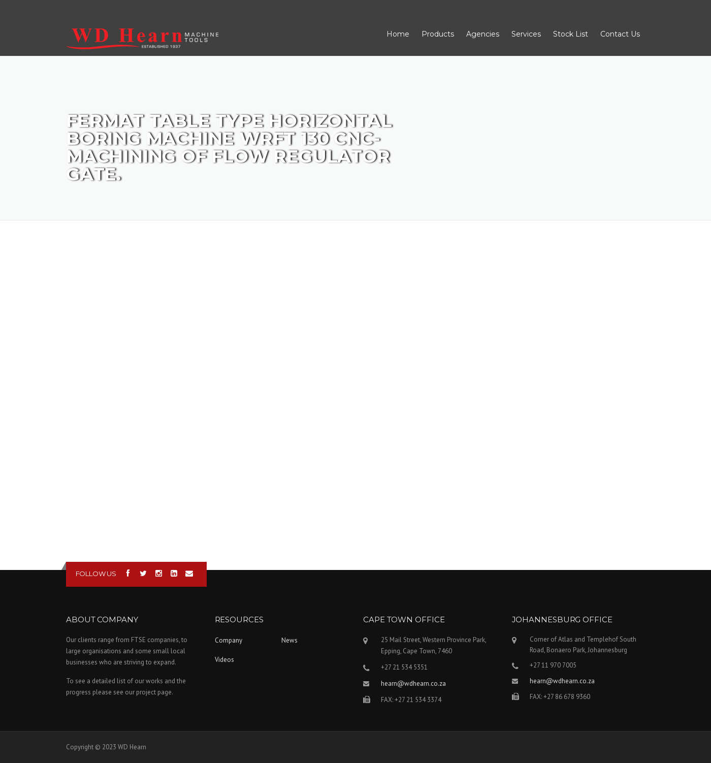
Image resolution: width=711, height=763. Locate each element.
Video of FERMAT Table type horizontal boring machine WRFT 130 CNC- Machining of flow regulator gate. (355, 393)
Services (526, 34)
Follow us (96, 573)
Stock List (570, 34)
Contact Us (620, 34)
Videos (224, 659)
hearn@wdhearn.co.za (413, 683)
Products (438, 34)
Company (228, 640)
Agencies (482, 34)
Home (397, 34)
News (289, 640)
